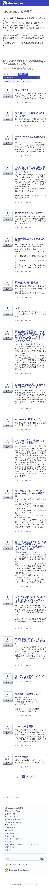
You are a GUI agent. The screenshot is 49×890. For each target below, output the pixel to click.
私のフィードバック (23, 81)
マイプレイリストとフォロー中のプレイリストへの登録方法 (30, 493)
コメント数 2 (19, 228)
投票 (7, 96)
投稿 (6, 841)
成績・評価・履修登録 (12, 839)
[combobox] (23, 859)
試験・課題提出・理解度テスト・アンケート (20, 844)
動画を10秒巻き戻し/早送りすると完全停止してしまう (30, 385)
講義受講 (8, 847)
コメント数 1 (19, 126)
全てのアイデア (10, 814)
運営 (6, 850)
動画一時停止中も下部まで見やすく (30, 239)
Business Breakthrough (19, 870)
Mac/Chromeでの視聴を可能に (30, 137)
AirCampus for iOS (11, 822)
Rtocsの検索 (21, 756)
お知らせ (8, 836)
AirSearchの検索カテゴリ (28, 419)
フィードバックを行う (18, 864)
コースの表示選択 (24, 726)
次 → (32, 777)
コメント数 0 (19, 102)
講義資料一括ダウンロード (28, 694)
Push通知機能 (9, 833)
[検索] (42, 858)
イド (17, 308)
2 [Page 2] (27, 777)
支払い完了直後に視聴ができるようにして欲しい (30, 441)
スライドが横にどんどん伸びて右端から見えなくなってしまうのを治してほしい (30, 599)
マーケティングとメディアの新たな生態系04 (30, 677)
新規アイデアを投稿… (12, 811)
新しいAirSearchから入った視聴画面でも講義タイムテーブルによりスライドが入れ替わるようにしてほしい (30, 545)
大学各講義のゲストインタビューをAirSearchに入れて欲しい (30, 641)
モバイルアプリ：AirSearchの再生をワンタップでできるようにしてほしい (30, 169)
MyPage (8, 830)
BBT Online (9, 828)
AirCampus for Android (12, 819)
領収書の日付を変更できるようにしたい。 (30, 114)
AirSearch (28, 102)
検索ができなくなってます (28, 213)
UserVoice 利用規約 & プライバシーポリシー (24, 884)
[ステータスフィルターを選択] (9, 82)
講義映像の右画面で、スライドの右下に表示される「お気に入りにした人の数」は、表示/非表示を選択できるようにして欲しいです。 (30, 336)
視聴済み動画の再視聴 (26, 282)
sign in (18, 797)
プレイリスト (22, 90)
